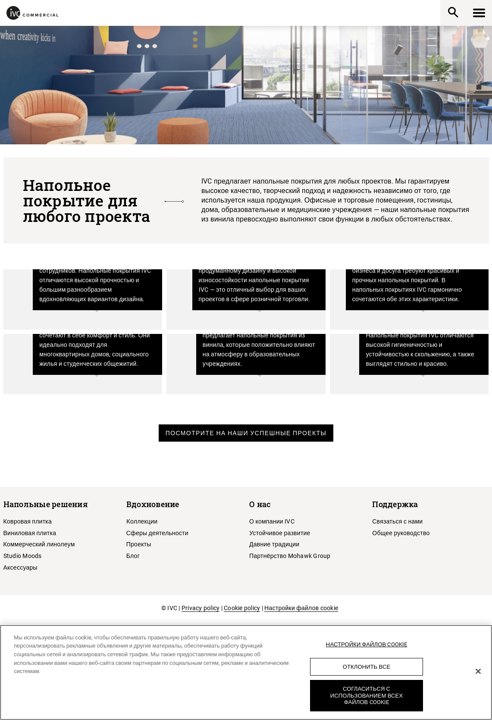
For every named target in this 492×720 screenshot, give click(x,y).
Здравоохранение (416, 366)
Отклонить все (366, 667)
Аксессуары (20, 567)
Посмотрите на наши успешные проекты (246, 433)
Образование (262, 366)
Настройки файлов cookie (301, 608)
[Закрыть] (478, 671)
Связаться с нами (397, 521)
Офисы (114, 301)
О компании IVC (272, 521)
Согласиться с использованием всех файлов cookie (366, 695)
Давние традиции (274, 544)
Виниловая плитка (29, 533)
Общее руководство (400, 533)
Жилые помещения (86, 366)
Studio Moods (22, 555)
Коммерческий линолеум (39, 544)
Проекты (138, 544)
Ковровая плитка (27, 521)
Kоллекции (142, 521)
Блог (133, 555)
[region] (246, 672)
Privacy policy (201, 608)
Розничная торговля (246, 301)
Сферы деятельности (157, 533)
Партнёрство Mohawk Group (290, 555)
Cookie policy (242, 608)
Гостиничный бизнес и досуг (404, 297)
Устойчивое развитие (279, 533)
